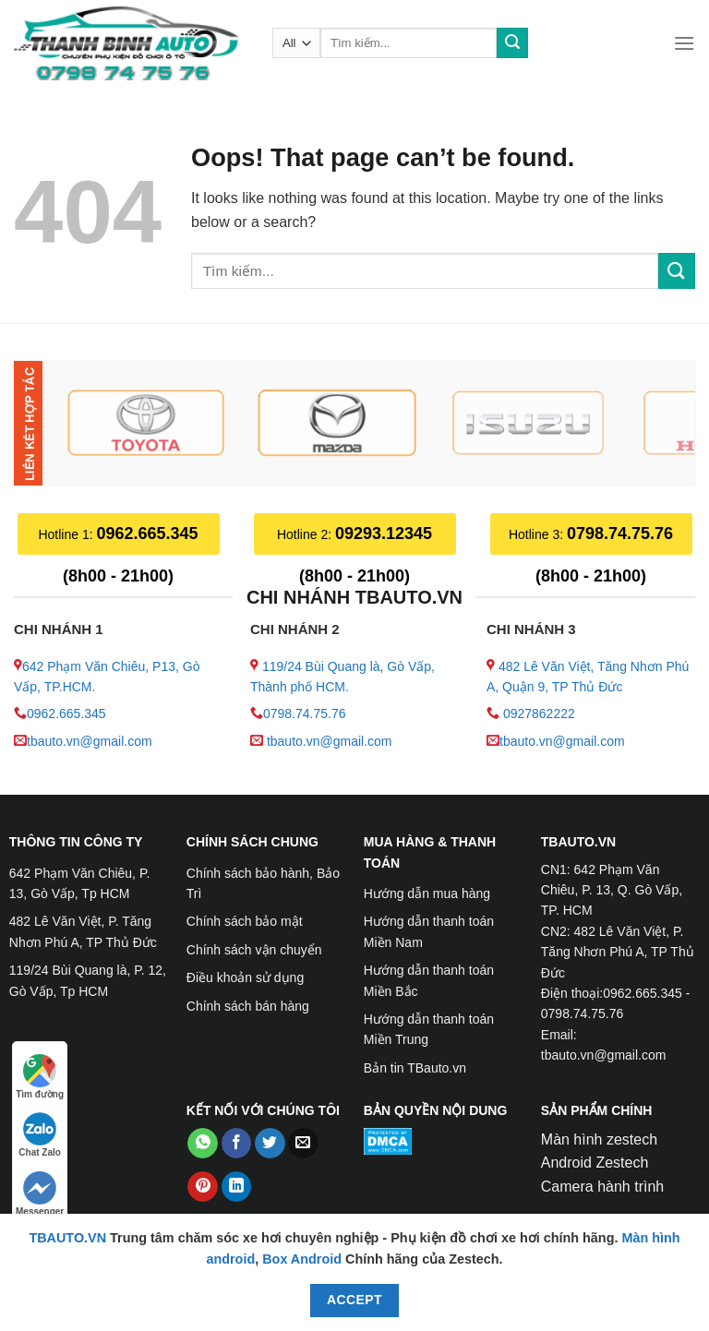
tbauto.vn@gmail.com (89, 741)
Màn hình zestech (599, 1139)
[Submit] (512, 43)
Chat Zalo (39, 1134)
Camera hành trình (602, 1186)
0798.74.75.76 (304, 713)
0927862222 (539, 713)
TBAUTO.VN (67, 1237)
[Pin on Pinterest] (202, 1187)
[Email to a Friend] (303, 1143)
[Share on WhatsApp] (202, 1143)
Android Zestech (595, 1162)
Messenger (40, 1194)
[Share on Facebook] (237, 1143)
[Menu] (684, 43)
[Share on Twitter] (270, 1143)
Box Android (303, 1259)
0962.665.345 (66, 713)
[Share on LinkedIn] (237, 1187)
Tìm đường (40, 1076)
